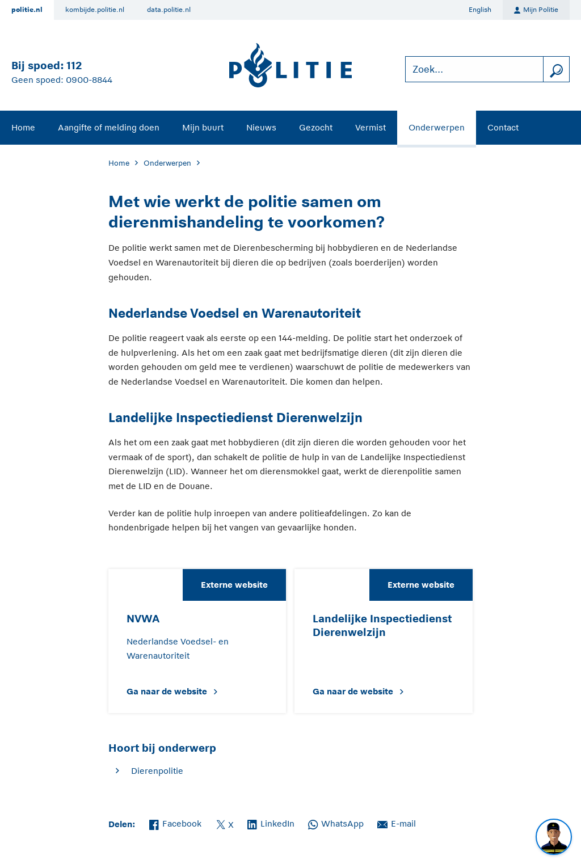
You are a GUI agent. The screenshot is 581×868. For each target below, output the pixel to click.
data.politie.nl (169, 9)
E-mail (396, 822)
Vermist (370, 127)
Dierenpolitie (157, 770)
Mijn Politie (536, 10)
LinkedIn (270, 822)
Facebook (175, 822)
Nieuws (261, 127)
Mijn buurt (203, 127)
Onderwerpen (437, 127)
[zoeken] (556, 69)
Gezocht (315, 127)
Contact (503, 127)
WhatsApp (336, 822)
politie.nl (27, 9)
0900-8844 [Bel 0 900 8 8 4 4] (89, 79)
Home (23, 127)
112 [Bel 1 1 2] (74, 65)
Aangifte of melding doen (108, 127)
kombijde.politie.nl (94, 9)
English (480, 9)
